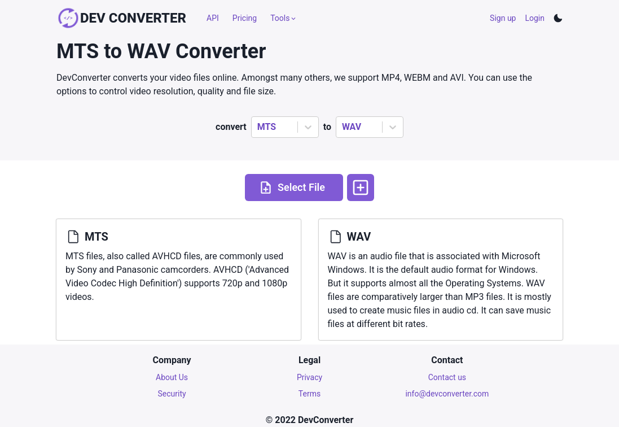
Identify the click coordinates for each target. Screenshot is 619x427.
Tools (283, 18)
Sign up (503, 18)
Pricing (244, 18)
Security (172, 393)
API (213, 18)
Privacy (309, 377)
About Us (172, 377)
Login (535, 18)
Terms (309, 393)
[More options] (360, 187)
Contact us (447, 377)
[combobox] (258, 127)
